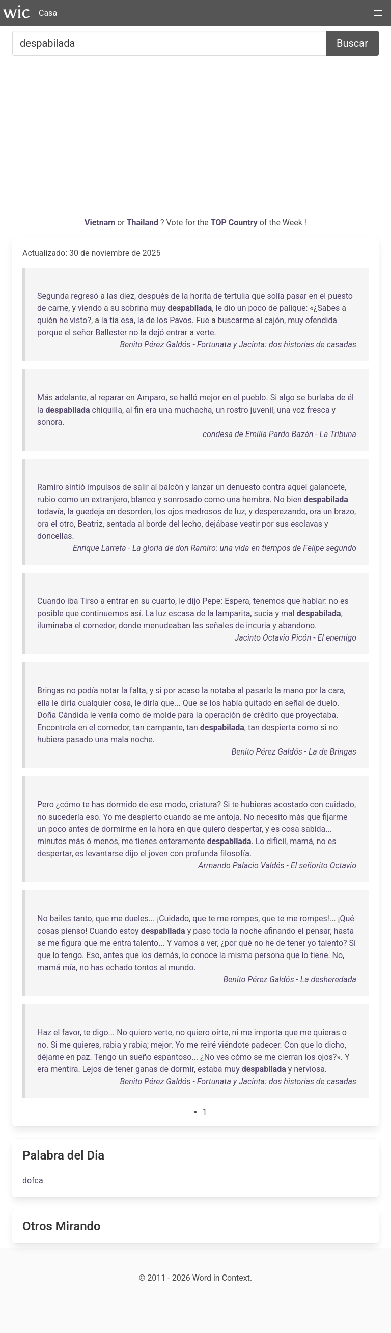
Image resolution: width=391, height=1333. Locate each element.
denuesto (243, 487)
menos (105, 841)
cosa (122, 703)
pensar (318, 931)
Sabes (328, 308)
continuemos (104, 613)
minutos (52, 841)
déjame (50, 1057)
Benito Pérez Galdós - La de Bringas (294, 752)
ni (235, 1032)
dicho (334, 1045)
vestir (250, 524)
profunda (201, 853)
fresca (318, 410)
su (114, 308)
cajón (274, 320)
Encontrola (56, 727)
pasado (79, 739)
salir (141, 487)
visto (78, 320)
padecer (265, 1045)
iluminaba (55, 625)
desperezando (280, 511)
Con (291, 1045)
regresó (84, 296)
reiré (208, 1045)
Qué (347, 918)
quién (47, 320)
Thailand (143, 222)
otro (66, 524)
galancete (327, 487)
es (344, 601)
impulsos (103, 487)
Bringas (51, 691)
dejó (156, 332)
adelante (70, 397)
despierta (279, 727)
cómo (70, 804)
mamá (301, 841)
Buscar (352, 43)
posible (50, 613)
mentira (64, 1069)
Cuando (51, 601)
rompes (244, 918)
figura (71, 943)
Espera (237, 601)
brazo (344, 511)
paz (83, 1057)
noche (141, 739)
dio (229, 308)
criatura (203, 804)
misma (240, 955)
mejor (210, 397)
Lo (260, 841)
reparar (111, 397)
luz (240, 511)
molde (164, 715)
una (165, 410)
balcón (171, 487)
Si (273, 397)
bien (294, 499)
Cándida (73, 715)
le (219, 308)
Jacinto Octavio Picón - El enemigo (295, 638)
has (98, 804)
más (297, 817)
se (174, 397)
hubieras (256, 804)
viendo (90, 308)
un (241, 308)
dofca (32, 1180)
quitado (258, 703)
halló (188, 397)
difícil (276, 841)
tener (296, 943)
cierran (289, 1057)
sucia (263, 613)
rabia (112, 1045)
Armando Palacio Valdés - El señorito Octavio (277, 866)
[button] (378, 13)
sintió (75, 487)
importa (268, 1032)
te (86, 804)
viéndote (233, 1045)
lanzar (202, 487)
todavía (50, 511)
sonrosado (182, 499)
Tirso (89, 601)
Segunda (53, 296)
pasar (296, 296)
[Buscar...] (169, 43)
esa (127, 320)
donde (130, 625)
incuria (258, 625)
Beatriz (90, 524)
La (149, 613)
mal (288, 613)
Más (45, 397)
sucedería (66, 817)
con (316, 804)
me (120, 817)
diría (68, 703)
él (350, 397)
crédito (265, 715)
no (133, 332)
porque (50, 332)
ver (212, 943)
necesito (271, 817)
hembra (256, 499)
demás (166, 955)
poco (257, 308)
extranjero (109, 499)
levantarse (104, 853)
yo (312, 943)
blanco (143, 499)
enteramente (182, 841)
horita (200, 296)
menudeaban (166, 625)
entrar (176, 332)
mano (293, 691)
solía (276, 296)
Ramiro (50, 487)
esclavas (306, 524)
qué (245, 943)
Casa (48, 13)
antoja (228, 817)
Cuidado (174, 918)
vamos (186, 943)
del (174, 524)
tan (139, 727)
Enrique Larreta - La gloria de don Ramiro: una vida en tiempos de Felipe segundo (214, 548)
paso (202, 931)
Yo (108, 817)
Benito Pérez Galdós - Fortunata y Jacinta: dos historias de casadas (238, 345)
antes (78, 829)
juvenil (261, 410)
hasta (344, 931)
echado (119, 967)
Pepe (211, 601)
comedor (99, 625)
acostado (291, 804)
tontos (146, 967)
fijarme (334, 817)
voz (298, 410)
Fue (202, 320)
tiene (319, 955)
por (268, 524)
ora (315, 511)
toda (221, 931)
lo (55, 955)
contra (273, 487)
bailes (60, 918)
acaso (189, 691)
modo (175, 804)
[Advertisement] (195, 140)
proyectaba (316, 715)
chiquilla (107, 410)
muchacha (193, 410)
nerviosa (309, 1069)
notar (109, 691)
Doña (46, 715)
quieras (326, 1032)
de (175, 296)
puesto (340, 296)
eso (92, 817)
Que (190, 703)
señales (219, 625)
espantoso (173, 1057)
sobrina (134, 308)
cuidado (339, 804)
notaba (223, 691)
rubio (46, 499)
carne (58, 308)
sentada (120, 524)
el (323, 296)
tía (114, 320)
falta (138, 691)
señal (294, 703)
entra (122, 943)
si (158, 691)
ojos (175, 511)
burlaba (320, 397)
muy (157, 308)
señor (83, 332)
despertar (244, 829)
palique (293, 308)
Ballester (111, 332)
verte (205, 332)
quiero (214, 829)
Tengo (105, 1057)
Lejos (92, 1069)
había (232, 703)
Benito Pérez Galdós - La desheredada (289, 979)
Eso (92, 955)
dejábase (221, 524)
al (259, 320)
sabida (313, 829)
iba (72, 601)
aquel (297, 487)
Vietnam (101, 222)
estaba (210, 1069)
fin (139, 410)
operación (222, 715)
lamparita (233, 613)
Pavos (181, 320)
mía (69, 967)
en (313, 296)
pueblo (253, 397)
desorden (135, 511)
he (63, 320)
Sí (352, 943)
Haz (44, 1032)
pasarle (259, 691)
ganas (146, 1069)
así (135, 613)
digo (100, 1032)
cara (336, 691)
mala (119, 739)
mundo (180, 967)
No (279, 499)
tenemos (269, 601)
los (162, 320)
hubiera (50, 739)
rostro (237, 410)
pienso (73, 931)
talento (145, 943)
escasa (181, 613)
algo (287, 397)
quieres (86, 1045)
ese (156, 804)
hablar (313, 601)
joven (158, 853)
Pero (45, 804)
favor (70, 1032)
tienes (146, 841)
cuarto (163, 601)
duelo (327, 703)
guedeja (90, 511)
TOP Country (234, 222)
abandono (296, 625)
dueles (137, 918)
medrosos (203, 511)
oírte (220, 1032)
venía (108, 715)
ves (222, 1057)
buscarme (236, 320)
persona (269, 955)
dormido (121, 804)
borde (156, 524)
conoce (204, 955)
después (153, 296)
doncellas (54, 536)
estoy (128, 931)
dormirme (118, 829)
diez (127, 296)
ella (43, 703)
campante (165, 727)
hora (166, 829)
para (186, 715)
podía (88, 691)
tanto (82, 918)
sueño (140, 1057)
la (185, 296)
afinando (279, 931)
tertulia (236, 296)
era (150, 410)
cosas (48, 931)
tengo (71, 955)
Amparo (151, 397)
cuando (177, 817)
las (112, 296)
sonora (49, 422)
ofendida (321, 320)
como (68, 499)
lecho (192, 524)
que (258, 296)
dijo (194, 601)
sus (282, 524)
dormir (182, 1069)
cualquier (94, 703)
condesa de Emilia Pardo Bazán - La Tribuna (279, 434)
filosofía (234, 853)
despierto (145, 817)
